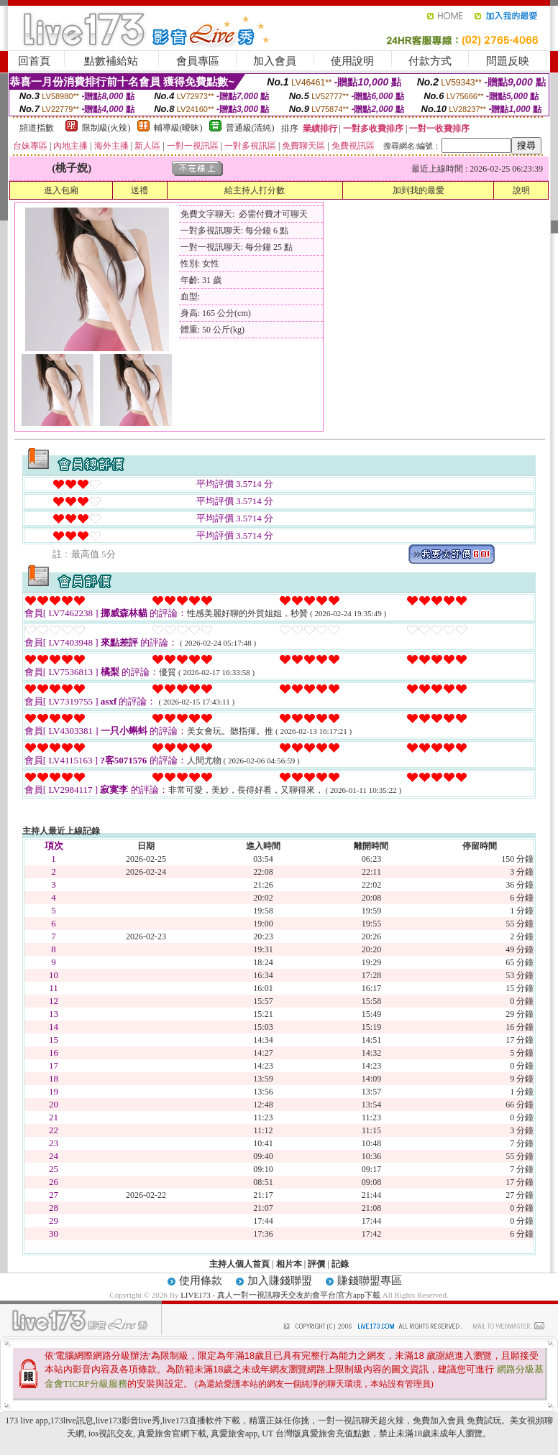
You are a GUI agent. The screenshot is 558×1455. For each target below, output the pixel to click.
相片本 (289, 1264)
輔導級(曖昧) (178, 128)
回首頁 (34, 61)
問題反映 (507, 61)
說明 (521, 190)
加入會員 (274, 61)
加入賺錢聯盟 (279, 1280)
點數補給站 (111, 61)
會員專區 (197, 61)
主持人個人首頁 (239, 1264)
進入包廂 (61, 190)
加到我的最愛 (418, 190)
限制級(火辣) (106, 128)
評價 (316, 1264)
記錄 (340, 1264)
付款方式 (430, 61)
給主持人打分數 (254, 190)
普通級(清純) (250, 128)
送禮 (139, 190)
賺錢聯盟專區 (369, 1280)
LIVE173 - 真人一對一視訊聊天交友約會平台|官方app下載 (280, 1295)
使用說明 (352, 61)
